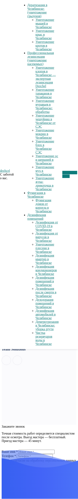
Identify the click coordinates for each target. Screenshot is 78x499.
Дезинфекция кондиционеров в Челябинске (46, 270)
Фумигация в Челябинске (36, 194)
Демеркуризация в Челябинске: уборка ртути (46, 325)
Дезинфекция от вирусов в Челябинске (46, 237)
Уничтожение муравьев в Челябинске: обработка (44, 106)
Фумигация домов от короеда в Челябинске (43, 205)
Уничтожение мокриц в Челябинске (44, 133)
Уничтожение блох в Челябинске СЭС (44, 147)
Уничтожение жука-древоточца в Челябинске (44, 183)
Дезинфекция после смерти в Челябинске (45, 292)
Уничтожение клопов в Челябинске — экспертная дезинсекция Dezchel (45, 77)
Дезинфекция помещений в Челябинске (44, 281)
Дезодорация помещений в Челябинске (44, 303)
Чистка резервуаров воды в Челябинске (43, 338)
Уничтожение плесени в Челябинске (44, 248)
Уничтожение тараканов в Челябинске (44, 93)
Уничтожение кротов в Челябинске (44, 45)
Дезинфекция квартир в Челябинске (44, 259)
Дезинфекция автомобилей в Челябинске (45, 314)
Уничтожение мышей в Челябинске (44, 23)
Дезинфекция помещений (36, 216)
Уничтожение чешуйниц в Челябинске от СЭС (45, 121)
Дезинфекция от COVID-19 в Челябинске (46, 226)
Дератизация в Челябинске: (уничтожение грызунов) (37, 10)
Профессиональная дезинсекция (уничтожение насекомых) (40, 58)
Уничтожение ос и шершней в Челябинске (46, 159)
